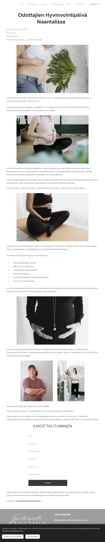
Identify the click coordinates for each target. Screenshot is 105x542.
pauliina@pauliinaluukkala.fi (77, 520)
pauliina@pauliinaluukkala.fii (28, 501)
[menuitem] (20, 4)
